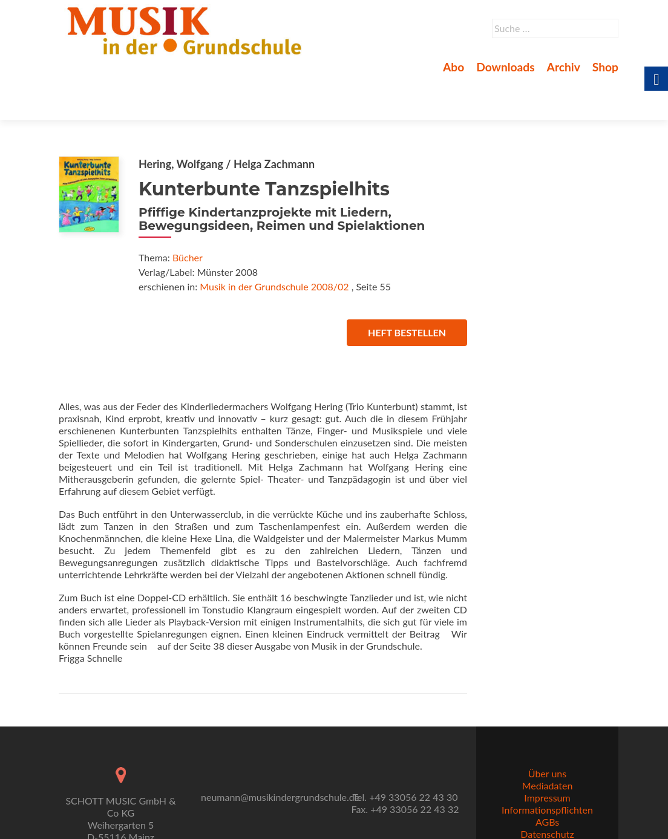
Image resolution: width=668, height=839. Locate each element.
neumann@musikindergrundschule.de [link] (280, 769)
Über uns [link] (547, 745)
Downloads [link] (505, 67)
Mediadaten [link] (547, 757)
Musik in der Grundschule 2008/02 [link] (274, 244)
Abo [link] (453, 67)
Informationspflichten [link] (547, 782)
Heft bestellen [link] (407, 290)
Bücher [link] (187, 215)
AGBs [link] (547, 794)
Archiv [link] (563, 67)
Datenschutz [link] (547, 806)
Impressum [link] (547, 769)
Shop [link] (605, 67)
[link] (187, 29)
